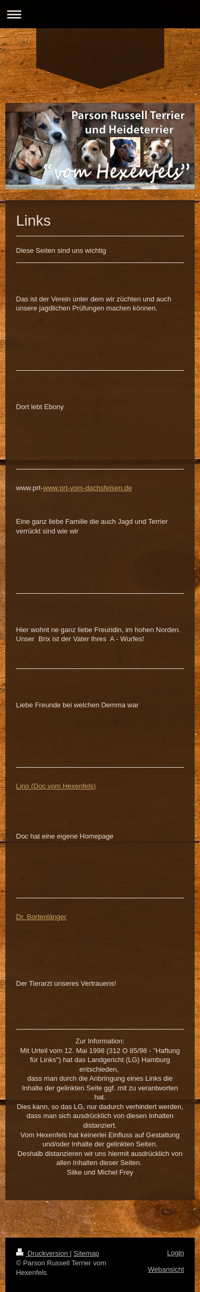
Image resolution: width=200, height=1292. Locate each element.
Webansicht (166, 1269)
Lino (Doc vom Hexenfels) (56, 786)
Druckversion (43, 1253)
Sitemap (86, 1253)
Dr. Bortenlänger (41, 917)
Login (175, 1253)
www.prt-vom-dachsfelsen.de (87, 488)
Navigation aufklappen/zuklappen (100, 14)
